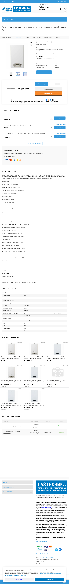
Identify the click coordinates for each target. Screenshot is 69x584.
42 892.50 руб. (11, 386)
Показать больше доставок (34, 144)
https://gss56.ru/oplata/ (47, 508)
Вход (58, 1)
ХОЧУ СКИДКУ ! (48, 94)
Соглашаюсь (49, 579)
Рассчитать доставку (17, 101)
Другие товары (57, 314)
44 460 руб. (57, 386)
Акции (4, 1)
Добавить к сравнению (43, 73)
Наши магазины (12, 1)
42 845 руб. (57, 363)
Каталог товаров (34, 19)
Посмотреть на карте (41, 542)
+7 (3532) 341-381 (6, 582)
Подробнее (19, 579)
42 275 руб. (34, 386)
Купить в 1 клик (48, 90)
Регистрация (63, 1)
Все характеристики (58, 53)
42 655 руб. (34, 409)
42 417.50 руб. (34, 363)
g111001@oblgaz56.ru (46, 558)
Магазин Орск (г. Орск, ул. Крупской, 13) (12, 427)
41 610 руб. (11, 363)
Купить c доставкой (59, 119)
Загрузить (26, 321)
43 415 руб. (11, 409)
